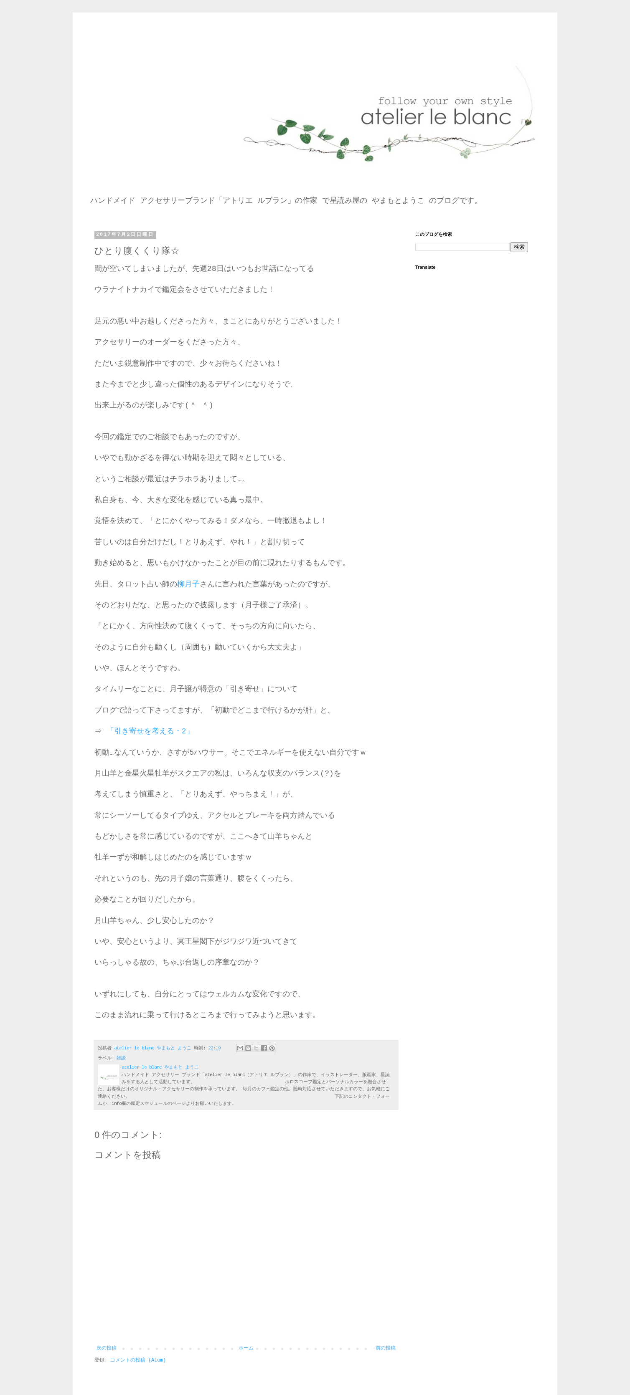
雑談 (121, 1058)
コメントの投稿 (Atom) (138, 1360)
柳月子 (188, 584)
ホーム (246, 1348)
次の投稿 (107, 1348)
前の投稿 (386, 1348)
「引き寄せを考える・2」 (150, 731)
